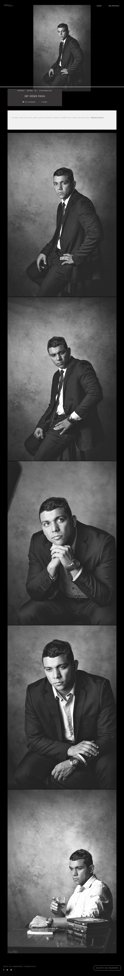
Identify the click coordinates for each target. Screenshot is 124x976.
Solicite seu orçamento (107, 968)
